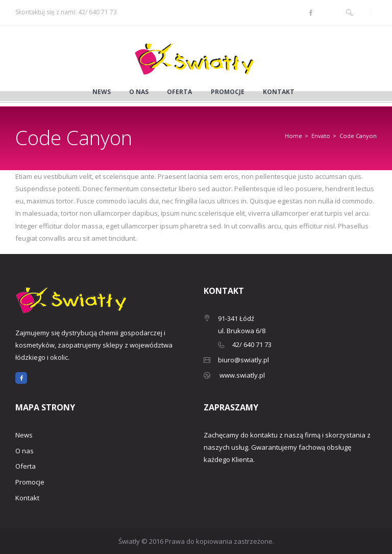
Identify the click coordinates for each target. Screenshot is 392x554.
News (101, 92)
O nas (139, 92)
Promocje (227, 92)
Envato (320, 136)
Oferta (179, 92)
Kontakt (279, 92)
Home (293, 136)
